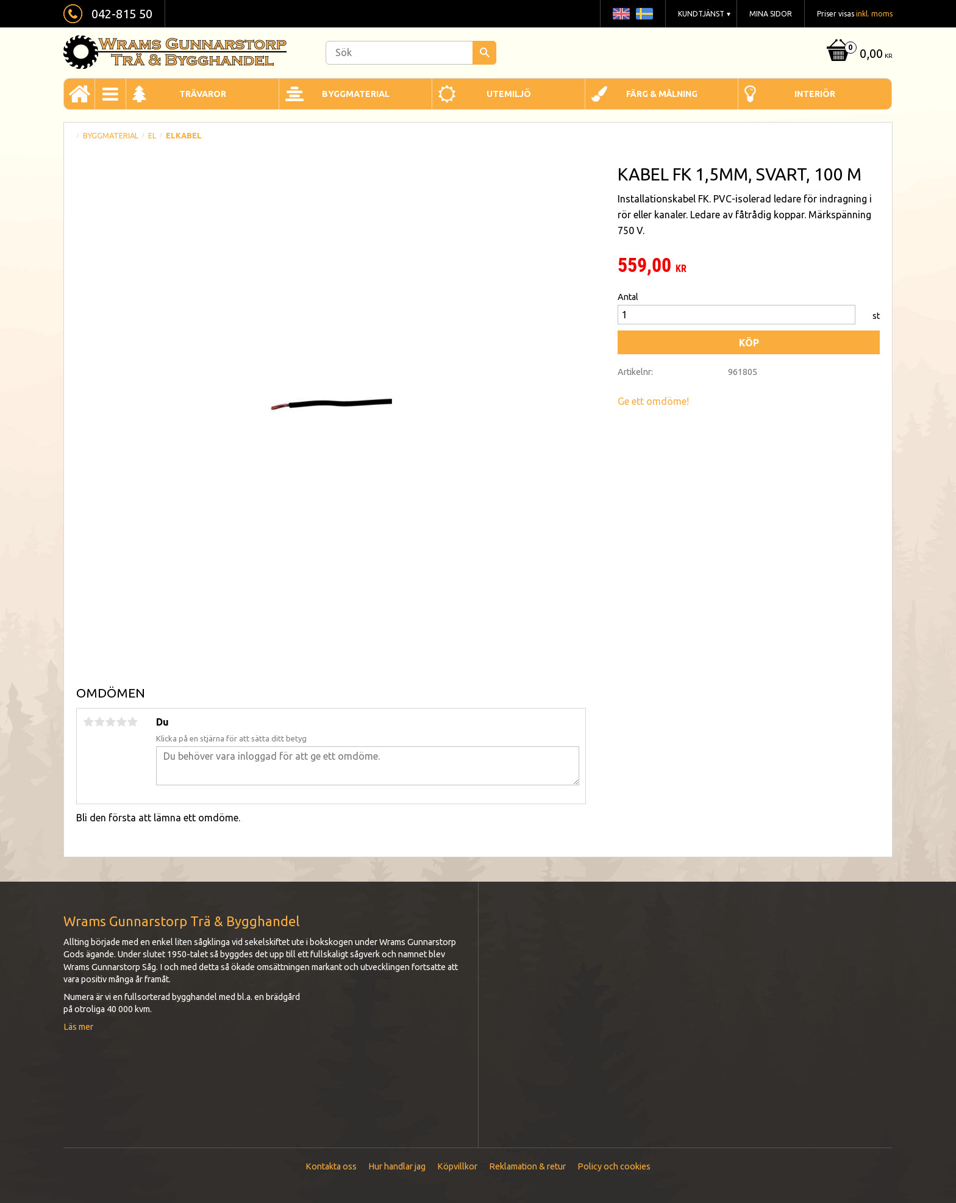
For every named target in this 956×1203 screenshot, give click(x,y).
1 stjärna (88, 721)
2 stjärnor (99, 721)
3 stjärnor (110, 721)
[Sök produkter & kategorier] (411, 53)
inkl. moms (874, 14)
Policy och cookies (614, 1166)
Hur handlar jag (397, 1166)
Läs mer (78, 1027)
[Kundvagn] (858, 54)
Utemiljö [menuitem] (509, 94)
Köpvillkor (457, 1166)
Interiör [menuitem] (814, 94)
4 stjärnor (121, 721)
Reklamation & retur (527, 1166)
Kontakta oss (331, 1166)
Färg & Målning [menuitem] (661, 94)
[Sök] (484, 53)
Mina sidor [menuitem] (770, 14)
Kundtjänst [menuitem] (701, 14)
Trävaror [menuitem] (202, 94)
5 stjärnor (132, 721)
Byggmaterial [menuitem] (356, 94)
